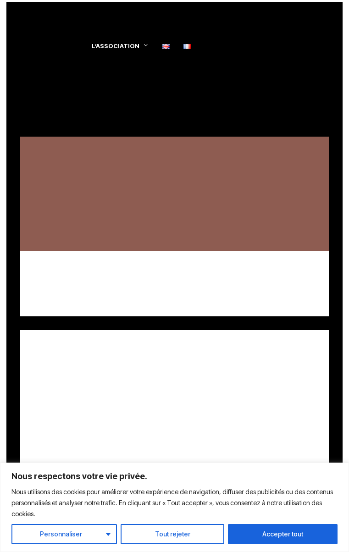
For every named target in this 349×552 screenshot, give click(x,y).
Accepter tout (282, 534)
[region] (174, 507)
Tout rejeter (172, 534)
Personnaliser (61, 534)
